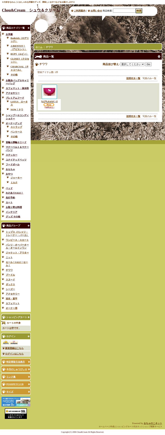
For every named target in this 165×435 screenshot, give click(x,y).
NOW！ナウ (17, 109)
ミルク (14, 182)
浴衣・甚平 (11, 298)
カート (9, 202)
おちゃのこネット (153, 423)
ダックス (10, 284)
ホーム (38, 47)
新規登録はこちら (14, 348)
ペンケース (16, 131)
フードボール (13, 164)
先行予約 (10, 197)
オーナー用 (11, 308)
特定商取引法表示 (15, 361)
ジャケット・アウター (17, 252)
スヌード (10, 279)
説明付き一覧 (133, 78)
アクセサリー (13, 93)
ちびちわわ (49, 101)
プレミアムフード (15, 98)
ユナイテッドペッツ (16, 159)
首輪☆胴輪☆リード (16, 142)
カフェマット (13, 303)
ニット (9, 257)
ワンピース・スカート (17, 240)
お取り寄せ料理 (14, 207)
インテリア (11, 212)
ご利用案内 (79, 10)
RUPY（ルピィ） (19, 54)
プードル (10, 275)
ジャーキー (16, 177)
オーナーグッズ (14, 123)
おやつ (9, 174)
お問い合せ (96, 10)
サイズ (9, 391)
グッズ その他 (13, 216)
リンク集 (11, 376)
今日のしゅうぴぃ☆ (16, 369)
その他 (14, 74)
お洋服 (9, 34)
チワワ (9, 270)
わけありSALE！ (14, 193)
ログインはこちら (14, 353)
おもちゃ (10, 169)
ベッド (9, 188)
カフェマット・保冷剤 (17, 88)
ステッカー (11, 155)
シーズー (10, 289)
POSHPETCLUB (14, 384)
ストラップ (16, 127)
